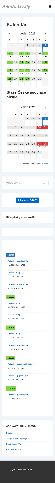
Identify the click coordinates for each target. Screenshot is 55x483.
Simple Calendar (41, 163)
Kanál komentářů (13, 444)
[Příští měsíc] (45, 33)
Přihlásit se (11, 433)
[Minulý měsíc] (10, 33)
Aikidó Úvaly (16, 6)
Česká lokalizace (13, 449)
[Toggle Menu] (50, 6)
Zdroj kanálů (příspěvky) (16, 438)
